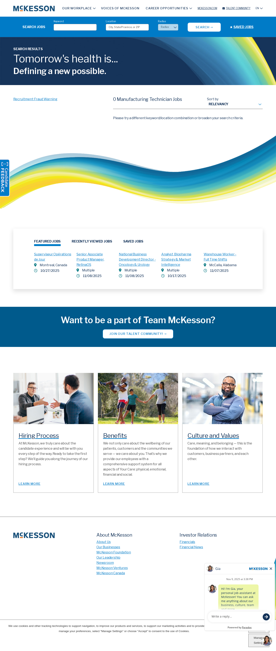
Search (202, 27)
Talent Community (238, 8)
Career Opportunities (167, 8)
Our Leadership (108, 557)
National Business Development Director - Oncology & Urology (137, 259)
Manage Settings (259, 640)
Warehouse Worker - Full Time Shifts (220, 256)
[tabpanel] (138, 263)
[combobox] (127, 27)
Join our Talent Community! (136, 334)
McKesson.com (207, 8)
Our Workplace (77, 8)
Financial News (191, 547)
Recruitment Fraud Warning (35, 99)
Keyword (59, 21)
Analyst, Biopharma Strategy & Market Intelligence (176, 259)
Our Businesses (108, 547)
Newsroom (105, 563)
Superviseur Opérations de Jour (52, 256)
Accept (258, 628)
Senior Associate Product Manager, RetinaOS (90, 259)
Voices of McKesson (120, 8)
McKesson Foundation (113, 552)
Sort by (212, 99)
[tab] (47, 242)
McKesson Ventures (112, 568)
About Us (103, 542)
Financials (187, 542)
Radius (162, 21)
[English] (259, 8)
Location (111, 21)
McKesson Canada (110, 573)
